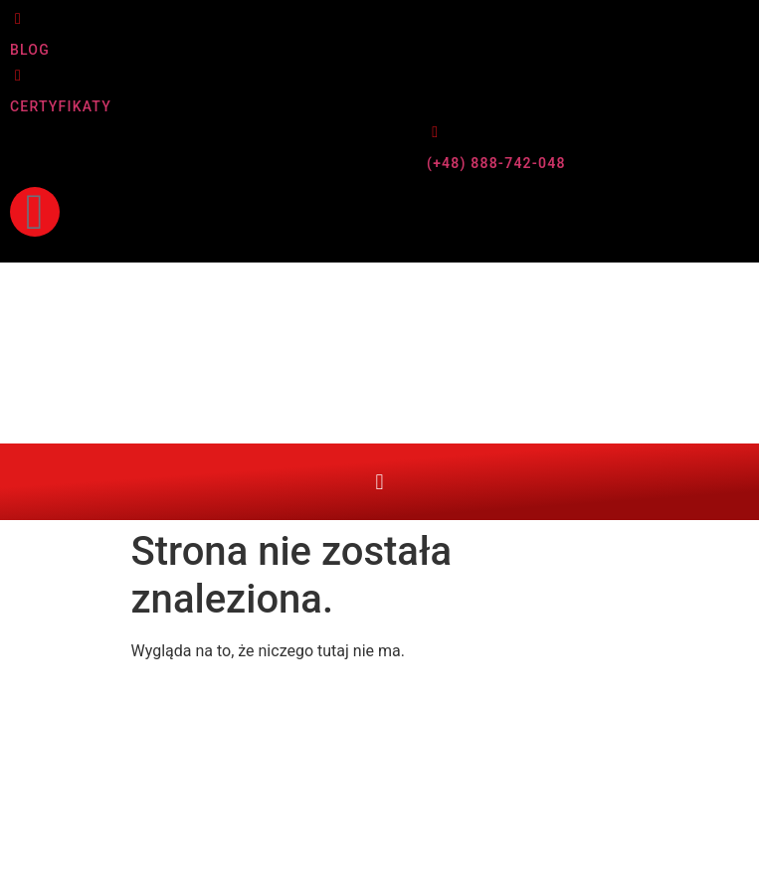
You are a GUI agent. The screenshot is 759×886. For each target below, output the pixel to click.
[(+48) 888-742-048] (435, 132)
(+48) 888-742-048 (496, 163)
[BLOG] (18, 19)
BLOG (30, 50)
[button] (379, 481)
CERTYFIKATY (60, 106)
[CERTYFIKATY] (18, 76)
